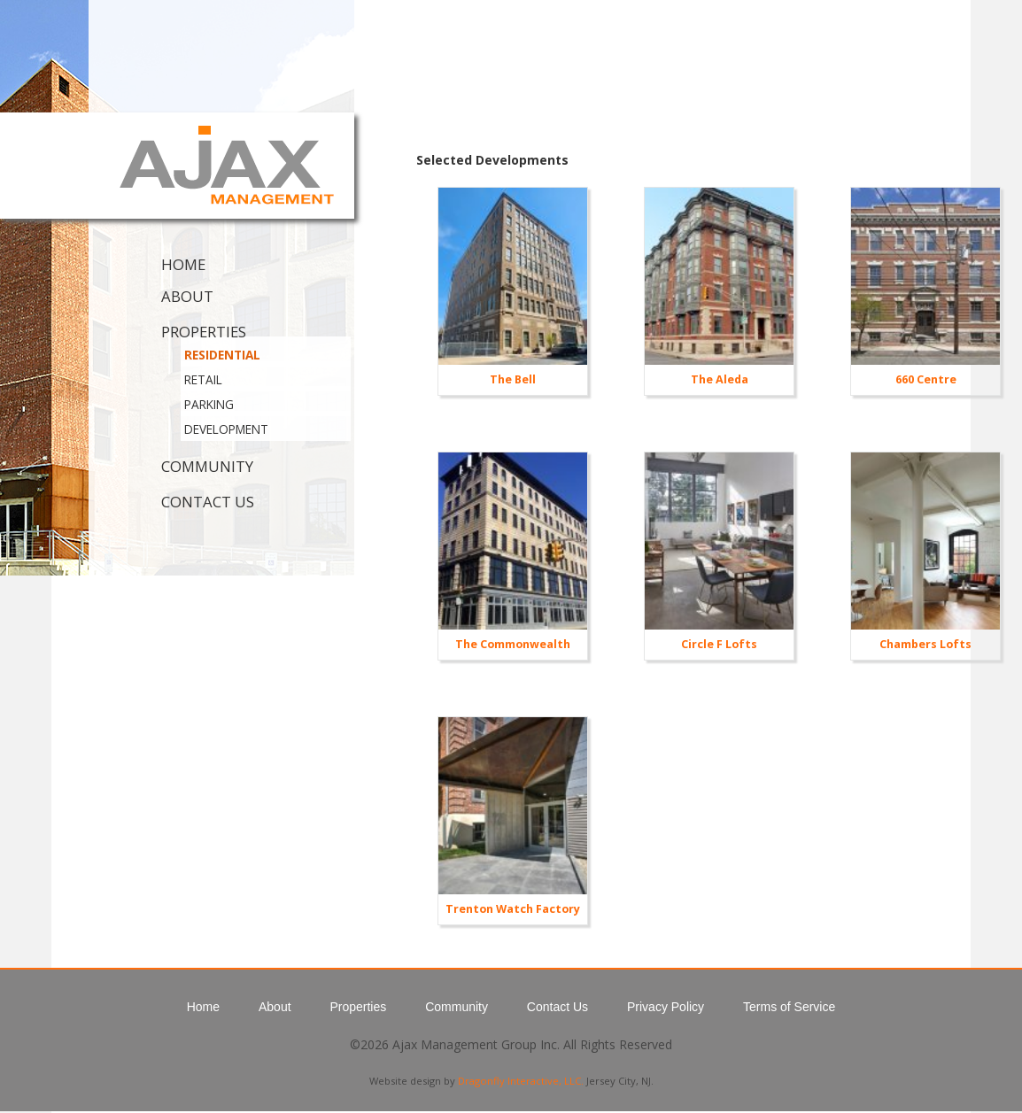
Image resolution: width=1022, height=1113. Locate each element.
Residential (222, 354)
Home (183, 264)
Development (226, 429)
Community (207, 466)
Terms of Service (789, 1007)
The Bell (513, 379)
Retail (203, 379)
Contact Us (207, 501)
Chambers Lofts (925, 644)
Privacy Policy (665, 1007)
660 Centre (925, 379)
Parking (209, 404)
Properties (203, 331)
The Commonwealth (512, 644)
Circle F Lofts (719, 644)
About (187, 296)
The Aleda (719, 379)
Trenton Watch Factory (512, 908)
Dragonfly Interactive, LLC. (521, 1080)
